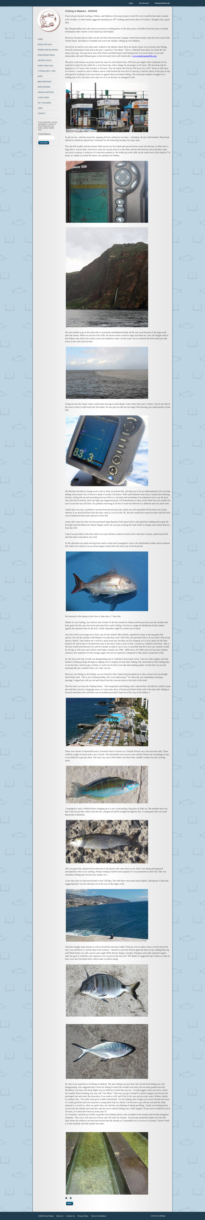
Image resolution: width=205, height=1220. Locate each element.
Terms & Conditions (98, 1216)
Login (131, 3)
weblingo (162, 1216)
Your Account (144, 3)
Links (40, 108)
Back (70, 1203)
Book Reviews (44, 87)
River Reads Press (46, 55)
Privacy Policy (82, 1216)
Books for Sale (45, 44)
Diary (40, 76)
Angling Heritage (46, 92)
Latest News (43, 98)
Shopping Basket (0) (162, 3)
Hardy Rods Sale (45, 66)
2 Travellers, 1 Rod (47, 71)
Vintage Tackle (45, 60)
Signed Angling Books (48, 50)
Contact (42, 113)
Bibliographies (45, 82)
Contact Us (70, 1216)
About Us (59, 1216)
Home (40, 39)
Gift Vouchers (44, 103)
